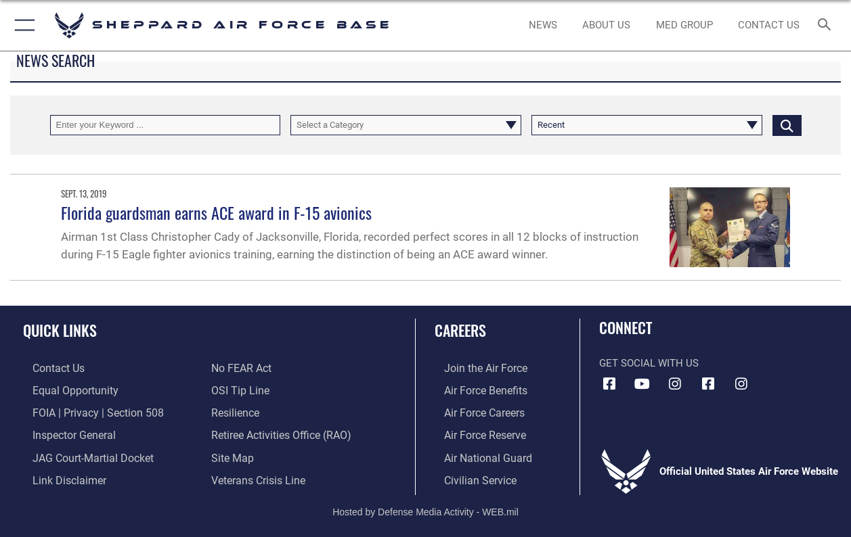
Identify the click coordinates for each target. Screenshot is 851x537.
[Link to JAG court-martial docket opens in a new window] (81, 454)
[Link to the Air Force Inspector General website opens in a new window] (63, 432)
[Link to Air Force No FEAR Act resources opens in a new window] (240, 368)
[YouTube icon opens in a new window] (642, 384)
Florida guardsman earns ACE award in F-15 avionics (216, 212)
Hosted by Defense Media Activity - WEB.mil (425, 506)
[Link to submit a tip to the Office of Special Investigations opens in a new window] (238, 389)
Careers (460, 330)
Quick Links (60, 330)
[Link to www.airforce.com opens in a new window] (475, 368)
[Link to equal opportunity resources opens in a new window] (63, 389)
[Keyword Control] (165, 125)
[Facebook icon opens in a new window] (609, 384)
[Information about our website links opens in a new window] (58, 475)
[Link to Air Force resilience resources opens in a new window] (234, 411)
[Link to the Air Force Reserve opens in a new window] (475, 432)
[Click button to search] (787, 125)
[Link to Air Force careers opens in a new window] (474, 411)
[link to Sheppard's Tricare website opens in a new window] (684, 25)
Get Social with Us (649, 363)
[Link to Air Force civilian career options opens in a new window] (469, 475)
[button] (22, 25)
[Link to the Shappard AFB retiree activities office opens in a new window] (279, 432)
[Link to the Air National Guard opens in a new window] (476, 454)
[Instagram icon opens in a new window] (675, 384)
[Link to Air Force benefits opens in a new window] (475, 389)
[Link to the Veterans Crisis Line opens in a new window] (257, 475)
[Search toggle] (827, 25)
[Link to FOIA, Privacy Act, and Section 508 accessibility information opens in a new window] (85, 411)
